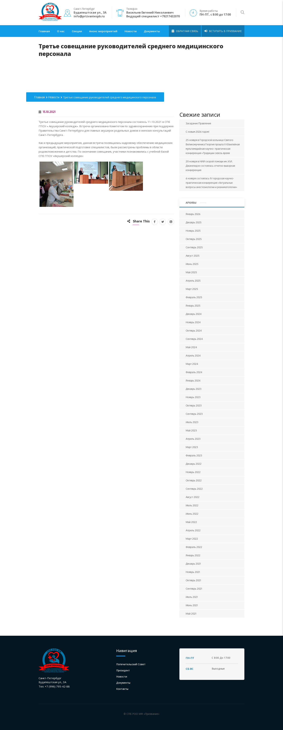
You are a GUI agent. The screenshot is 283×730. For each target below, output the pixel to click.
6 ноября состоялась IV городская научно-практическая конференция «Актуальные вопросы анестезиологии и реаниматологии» (211, 183)
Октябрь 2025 (194, 239)
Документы (152, 31)
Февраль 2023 (194, 455)
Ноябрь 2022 (193, 472)
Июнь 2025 (192, 264)
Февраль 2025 (194, 297)
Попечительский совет (130, 664)
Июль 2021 (192, 597)
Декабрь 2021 (193, 563)
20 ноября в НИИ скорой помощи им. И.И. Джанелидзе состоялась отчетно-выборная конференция (210, 166)
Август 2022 (192, 497)
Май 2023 (191, 430)
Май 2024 (191, 347)
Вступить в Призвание (223, 31)
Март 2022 (192, 538)
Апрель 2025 (193, 280)
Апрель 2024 (193, 355)
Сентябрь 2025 (194, 247)
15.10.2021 (47, 112)
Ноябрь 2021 (193, 572)
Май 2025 (191, 272)
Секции (77, 31)
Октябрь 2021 (193, 580)
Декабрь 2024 (193, 314)
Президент (123, 670)
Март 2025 (192, 289)
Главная (44, 31)
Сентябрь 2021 (194, 588)
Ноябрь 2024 (193, 322)
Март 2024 (192, 363)
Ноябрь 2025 (193, 230)
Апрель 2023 (193, 438)
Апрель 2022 (193, 530)
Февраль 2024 (194, 372)
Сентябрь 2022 (194, 488)
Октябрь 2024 (194, 330)
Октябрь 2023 (194, 405)
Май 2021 (191, 613)
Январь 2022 (193, 555)
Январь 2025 (193, 305)
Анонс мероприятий (103, 31)
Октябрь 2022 (194, 480)
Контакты (122, 689)
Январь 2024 (193, 380)
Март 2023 (192, 447)
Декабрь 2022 (193, 463)
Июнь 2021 (192, 605)
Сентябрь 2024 (194, 338)
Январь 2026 (193, 214)
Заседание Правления (198, 123)
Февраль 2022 (194, 547)
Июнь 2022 (192, 513)
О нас (61, 31)
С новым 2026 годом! (197, 131)
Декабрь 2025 (193, 222)
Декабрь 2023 (193, 388)
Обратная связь (185, 31)
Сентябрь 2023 (194, 413)
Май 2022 (191, 522)
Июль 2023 (192, 422)
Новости (131, 31)
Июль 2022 (192, 505)
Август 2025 (192, 255)
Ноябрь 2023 (193, 397)
